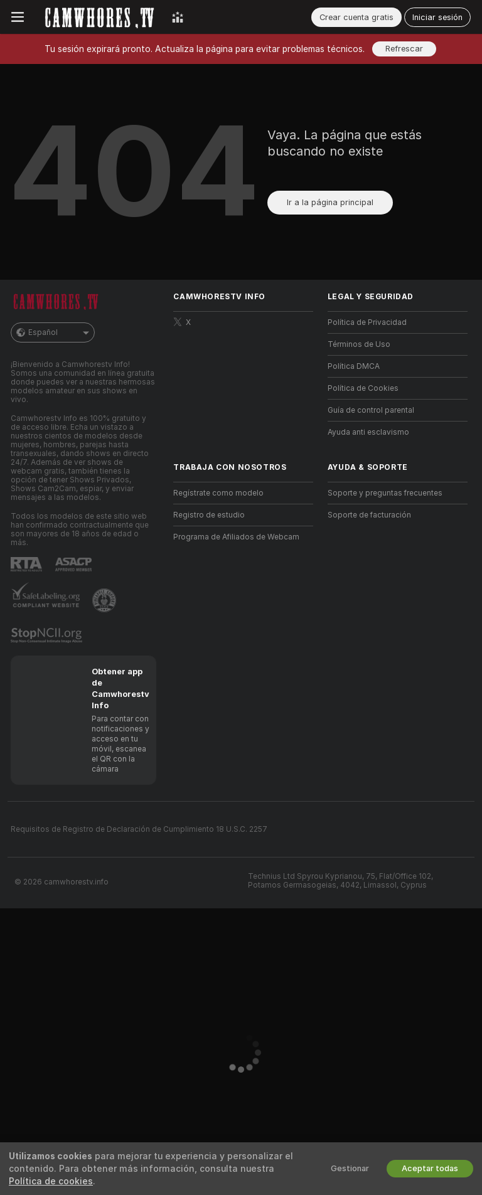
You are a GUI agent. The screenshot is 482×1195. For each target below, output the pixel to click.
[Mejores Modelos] (178, 17)
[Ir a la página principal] (98, 17)
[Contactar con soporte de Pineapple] (105, 600)
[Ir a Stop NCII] (48, 635)
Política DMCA (354, 366)
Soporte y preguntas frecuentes (385, 493)
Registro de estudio (209, 515)
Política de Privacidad (367, 322)
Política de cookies (51, 1181)
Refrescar (404, 48)
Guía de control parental (371, 410)
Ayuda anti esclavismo (368, 432)
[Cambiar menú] (17, 17)
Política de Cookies (363, 388)
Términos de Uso (359, 344)
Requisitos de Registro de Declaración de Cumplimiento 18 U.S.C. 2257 (139, 829)
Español (52, 332)
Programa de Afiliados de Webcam (236, 537)
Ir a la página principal (330, 202)
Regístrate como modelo (218, 493)
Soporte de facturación (369, 515)
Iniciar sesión (437, 17)
